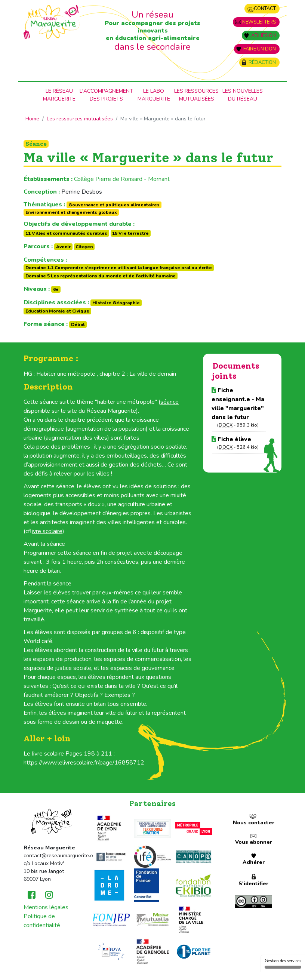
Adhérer (254, 862)
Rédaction (262, 62)
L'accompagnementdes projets (106, 94)
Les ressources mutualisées (196, 94)
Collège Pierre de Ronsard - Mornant (122, 179)
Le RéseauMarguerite (59, 94)
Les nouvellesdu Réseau (242, 94)
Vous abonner (253, 842)
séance (169, 402)
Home (32, 118)
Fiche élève (231, 439)
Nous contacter (253, 822)
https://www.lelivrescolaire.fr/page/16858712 (84, 763)
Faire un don (259, 49)
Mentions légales (46, 907)
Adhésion (263, 35)
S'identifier (253, 883)
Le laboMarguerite (154, 94)
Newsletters (259, 22)
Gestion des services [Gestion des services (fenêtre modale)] (283, 963)
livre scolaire (47, 531)
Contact (265, 8)
